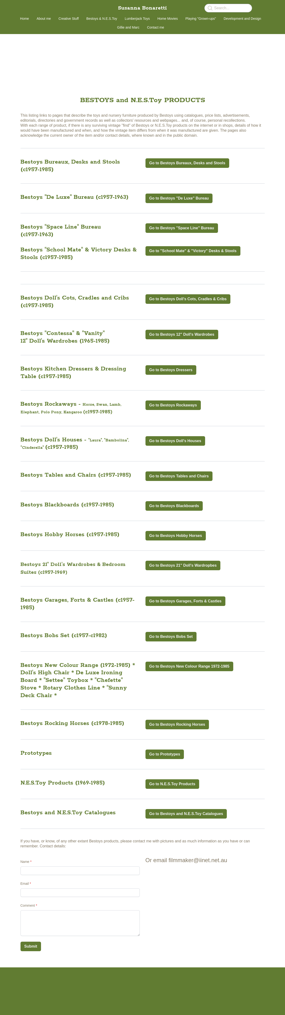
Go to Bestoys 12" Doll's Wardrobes (181, 334)
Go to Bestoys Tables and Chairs (179, 476)
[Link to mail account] (257, 8)
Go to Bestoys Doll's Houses (175, 441)
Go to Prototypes (164, 754)
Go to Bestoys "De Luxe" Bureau (179, 198)
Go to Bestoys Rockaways (173, 405)
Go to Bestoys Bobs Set (171, 637)
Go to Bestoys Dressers (170, 370)
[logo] (142, 8)
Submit (30, 946)
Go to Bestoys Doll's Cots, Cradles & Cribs (188, 299)
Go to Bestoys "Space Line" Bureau (181, 228)
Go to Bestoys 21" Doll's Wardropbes (183, 565)
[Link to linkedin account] (271, 8)
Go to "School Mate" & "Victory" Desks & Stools (193, 251)
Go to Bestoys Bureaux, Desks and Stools (187, 163)
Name (25, 862)
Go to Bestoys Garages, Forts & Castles (185, 601)
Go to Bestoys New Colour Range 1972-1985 (189, 666)
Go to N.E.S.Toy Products (172, 784)
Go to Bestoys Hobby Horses (175, 536)
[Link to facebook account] (264, 8)
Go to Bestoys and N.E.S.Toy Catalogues (186, 814)
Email (25, 883)
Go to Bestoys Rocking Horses (177, 724)
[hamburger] (15, 7)
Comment (28, 905)
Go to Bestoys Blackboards (174, 506)
